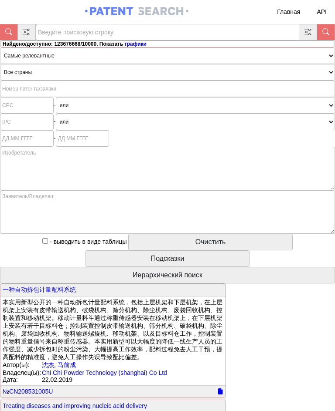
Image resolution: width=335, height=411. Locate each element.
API (322, 11)
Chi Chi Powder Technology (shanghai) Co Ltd (104, 372)
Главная (288, 11)
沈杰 (48, 364)
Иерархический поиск (167, 275)
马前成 (67, 364)
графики (136, 44)
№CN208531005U (28, 391)
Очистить (210, 242)
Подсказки (168, 258)
